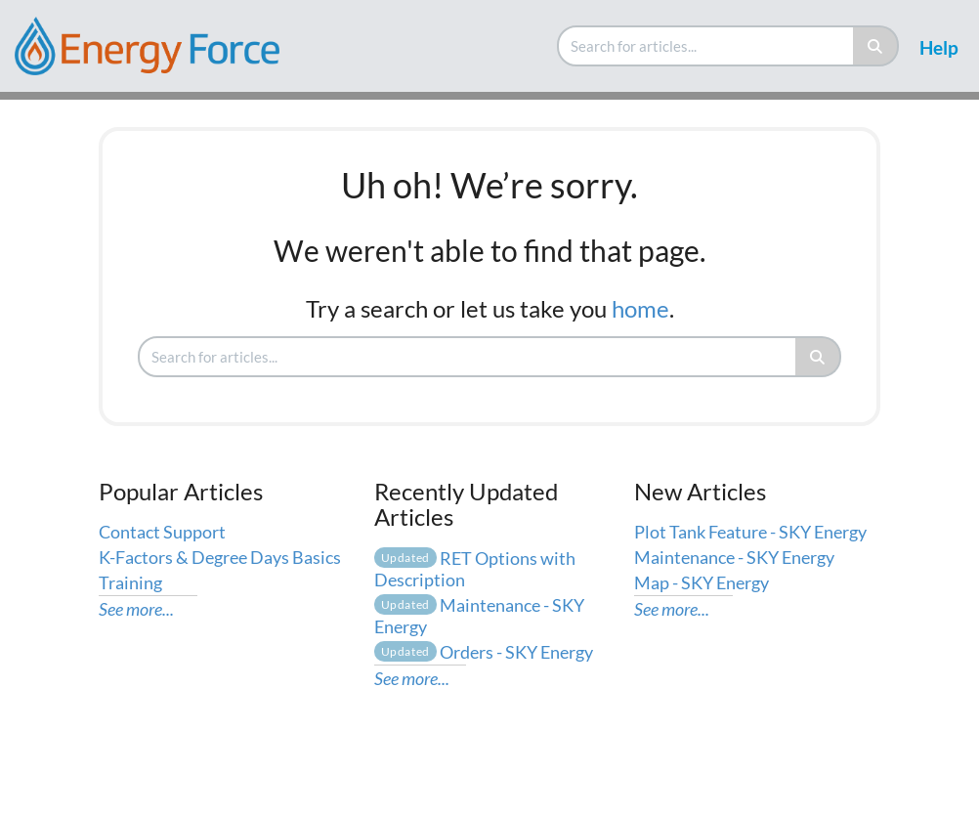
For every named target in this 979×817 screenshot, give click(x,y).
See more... (136, 609)
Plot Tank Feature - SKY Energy (750, 531)
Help (938, 47)
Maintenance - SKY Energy (734, 557)
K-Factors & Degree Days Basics (220, 557)
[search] (706, 45)
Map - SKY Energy (701, 582)
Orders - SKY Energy (483, 652)
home (640, 308)
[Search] (876, 45)
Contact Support (162, 531)
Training (130, 582)
